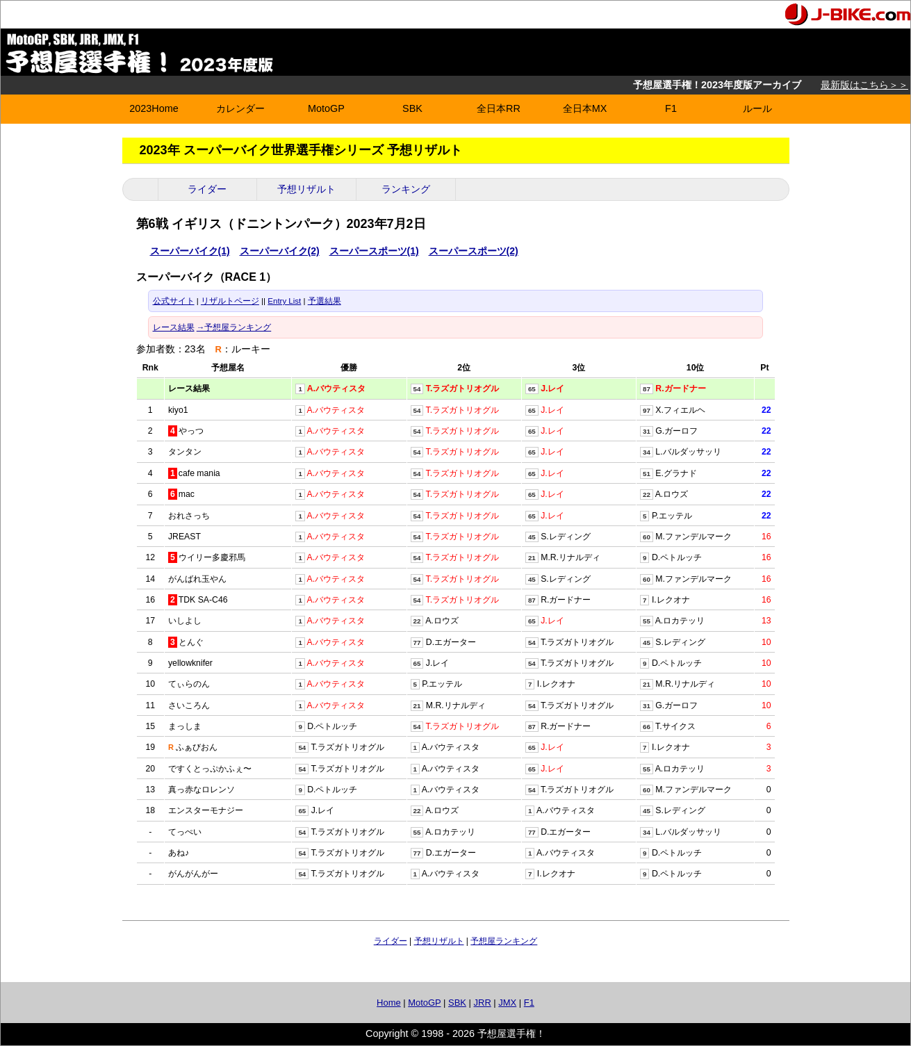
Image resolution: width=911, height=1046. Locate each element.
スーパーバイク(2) (280, 250)
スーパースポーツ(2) (473, 250)
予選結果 (324, 301)
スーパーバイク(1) (190, 250)
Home (389, 1002)
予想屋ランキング (503, 941)
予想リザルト (306, 189)
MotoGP (326, 108)
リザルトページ (230, 301)
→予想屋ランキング (234, 327)
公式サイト (174, 301)
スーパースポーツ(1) (374, 250)
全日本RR (498, 108)
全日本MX (585, 108)
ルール (757, 108)
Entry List (284, 301)
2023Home (153, 108)
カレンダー (240, 108)
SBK (412, 108)
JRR (482, 1002)
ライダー (207, 189)
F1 (671, 108)
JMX (507, 1002)
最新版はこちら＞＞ (864, 84)
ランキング (405, 189)
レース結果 (174, 327)
